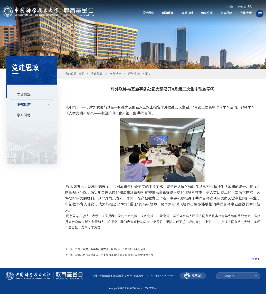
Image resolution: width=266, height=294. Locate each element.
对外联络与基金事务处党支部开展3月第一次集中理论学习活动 (110, 249)
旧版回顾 (241, 6)
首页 (81, 73)
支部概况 (24, 94)
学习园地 (24, 115)
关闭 (255, 259)
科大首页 (229, 6)
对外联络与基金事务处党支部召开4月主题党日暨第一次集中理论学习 (114, 254)
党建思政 (97, 73)
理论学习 (134, 73)
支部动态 (24, 105)
